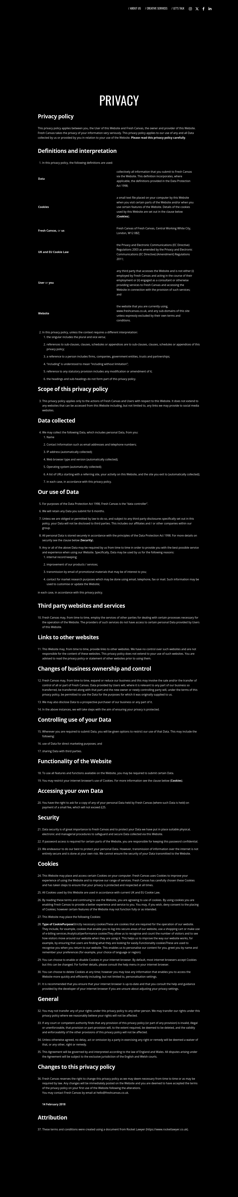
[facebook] (203, 8)
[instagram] (190, 8)
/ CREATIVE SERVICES (156, 8)
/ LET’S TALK (178, 8)
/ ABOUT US (134, 8)
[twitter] (197, 8)
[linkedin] (210, 8)
